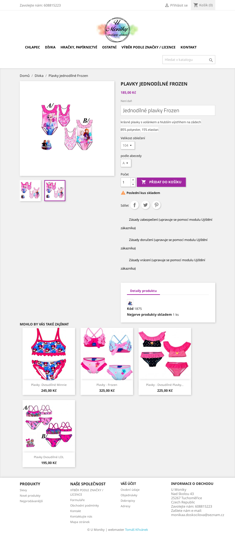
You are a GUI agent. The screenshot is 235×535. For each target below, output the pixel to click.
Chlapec (32, 47)
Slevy (23, 490)
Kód (130, 308)
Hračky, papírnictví (79, 47)
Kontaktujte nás (81, 516)
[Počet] (126, 182)
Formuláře (77, 500)
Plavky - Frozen (106, 385)
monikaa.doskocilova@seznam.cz (197, 514)
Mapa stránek (80, 522)
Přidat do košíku (161, 182)
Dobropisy (128, 501)
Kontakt (189, 47)
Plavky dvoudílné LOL (49, 457)
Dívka (50, 47)
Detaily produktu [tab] (143, 291)
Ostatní (109, 47)
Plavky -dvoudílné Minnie (49, 385)
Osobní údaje (130, 490)
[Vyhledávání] (188, 59)
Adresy (125, 506)
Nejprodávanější (31, 501)
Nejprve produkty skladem (149, 314)
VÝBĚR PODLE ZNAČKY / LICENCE (148, 47)
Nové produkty (30, 496)
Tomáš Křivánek (136, 529)
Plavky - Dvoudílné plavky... (165, 385)
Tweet (145, 205)
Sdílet (134, 205)
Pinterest (156, 205)
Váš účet (128, 483)
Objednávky (129, 495)
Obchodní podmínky (84, 505)
